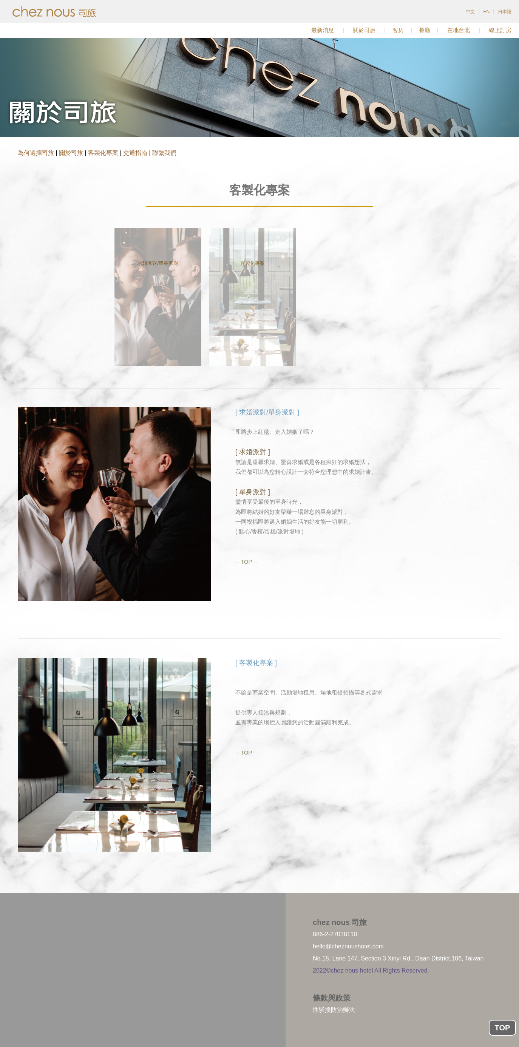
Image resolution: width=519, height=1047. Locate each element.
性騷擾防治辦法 (334, 1010)
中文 (470, 11)
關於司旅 (364, 30)
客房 (398, 30)
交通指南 (135, 153)
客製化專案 (103, 153)
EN (486, 11)
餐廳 (424, 30)
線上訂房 (500, 30)
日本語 (504, 11)
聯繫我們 (164, 153)
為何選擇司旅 (36, 153)
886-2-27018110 (335, 934)
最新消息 (322, 30)
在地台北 (458, 30)
